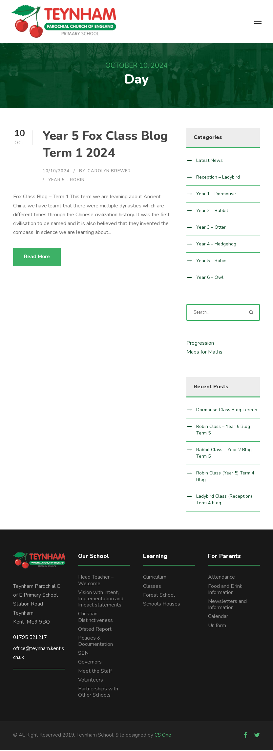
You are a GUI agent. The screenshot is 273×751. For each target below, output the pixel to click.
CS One (163, 736)
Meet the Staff (95, 672)
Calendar (218, 617)
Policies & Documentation (95, 642)
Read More (37, 258)
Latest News (209, 161)
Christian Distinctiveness (95, 618)
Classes (152, 587)
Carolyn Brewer (109, 172)
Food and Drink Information (225, 590)
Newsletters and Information (227, 605)
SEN (83, 654)
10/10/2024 (56, 172)
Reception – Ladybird (218, 178)
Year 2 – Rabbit (212, 211)
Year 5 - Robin (66, 181)
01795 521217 (30, 638)
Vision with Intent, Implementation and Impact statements (100, 599)
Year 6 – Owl (209, 278)
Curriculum (154, 578)
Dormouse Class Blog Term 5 (226, 411)
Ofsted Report (95, 630)
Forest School (159, 596)
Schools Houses (161, 604)
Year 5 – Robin (211, 262)
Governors (90, 663)
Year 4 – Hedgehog (216, 245)
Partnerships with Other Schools (98, 693)
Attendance (221, 578)
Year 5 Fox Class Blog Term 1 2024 (105, 146)
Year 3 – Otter (211, 228)
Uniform (217, 626)
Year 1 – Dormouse (216, 195)
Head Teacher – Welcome (96, 581)
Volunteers (90, 680)
